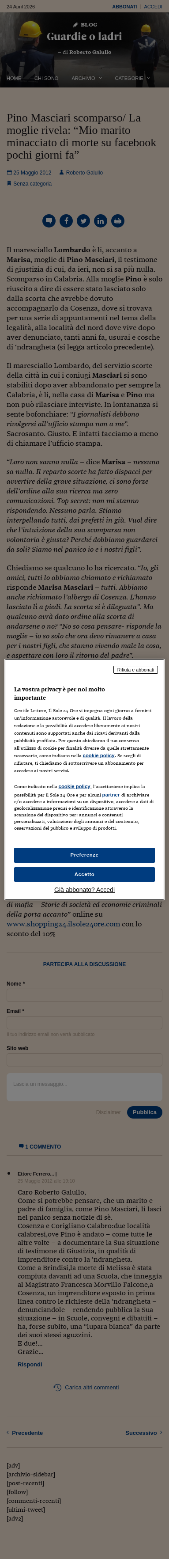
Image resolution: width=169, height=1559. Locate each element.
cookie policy (99, 755)
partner (111, 794)
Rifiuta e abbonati (135, 669)
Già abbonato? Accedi (84, 889)
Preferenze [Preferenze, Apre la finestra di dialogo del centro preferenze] (85, 854)
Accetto (85, 874)
